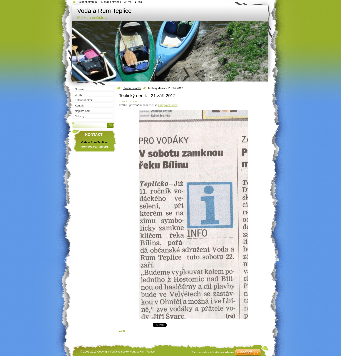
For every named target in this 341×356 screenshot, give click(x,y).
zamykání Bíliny (167, 105)
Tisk (140, 1)
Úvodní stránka (132, 88)
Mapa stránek (112, 1)
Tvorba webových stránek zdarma (213, 352)
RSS (130, 1)
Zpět (122, 330)
